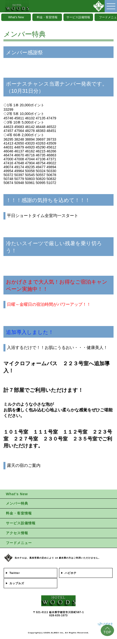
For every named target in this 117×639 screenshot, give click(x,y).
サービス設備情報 (78, 17)
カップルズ (16, 583)
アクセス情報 (17, 533)
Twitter (14, 572)
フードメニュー (19, 543)
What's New (16, 17)
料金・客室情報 (47, 17)
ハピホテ (71, 572)
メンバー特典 (17, 503)
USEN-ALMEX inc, (53, 633)
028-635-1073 (58, 615)
